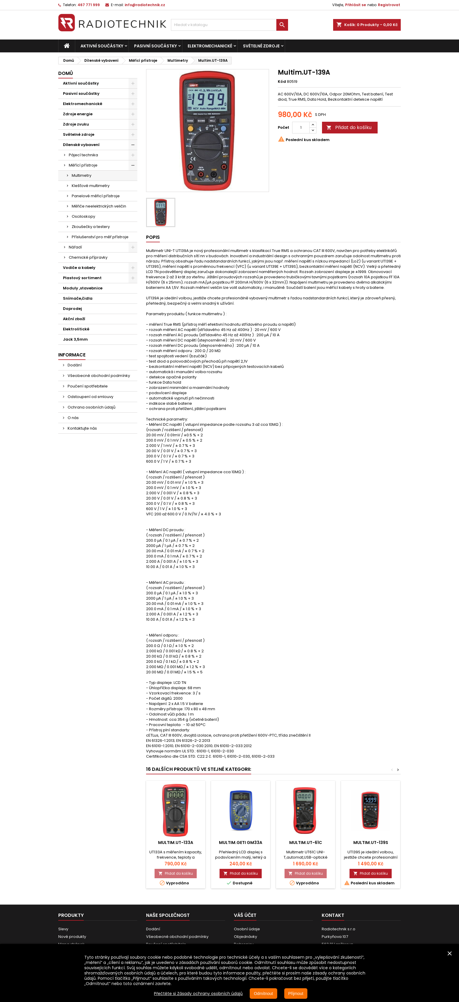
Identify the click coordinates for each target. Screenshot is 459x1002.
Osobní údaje (247, 929)
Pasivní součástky (155, 46)
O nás (73, 418)
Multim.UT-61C (305, 842)
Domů (65, 73)
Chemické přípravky (88, 257)
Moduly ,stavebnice (82, 288)
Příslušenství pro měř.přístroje (100, 237)
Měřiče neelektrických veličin (99, 206)
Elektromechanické (210, 46)
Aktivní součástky (102, 46)
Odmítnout (263, 993)
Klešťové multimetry (90, 185)
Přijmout (295, 993)
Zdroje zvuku (76, 124)
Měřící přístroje (83, 165)
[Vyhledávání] (229, 25)
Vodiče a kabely (79, 267)
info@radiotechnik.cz (145, 4)
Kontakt (333, 915)
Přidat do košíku (348, 127)
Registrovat (389, 4)
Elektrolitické (76, 329)
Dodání (74, 365)
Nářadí (75, 247)
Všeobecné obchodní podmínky (98, 375)
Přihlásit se (355, 4)
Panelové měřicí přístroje (96, 196)
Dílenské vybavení (81, 144)
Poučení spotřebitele (87, 386)
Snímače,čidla (78, 298)
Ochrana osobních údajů (91, 407)
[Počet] (301, 127)
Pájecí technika (83, 155)
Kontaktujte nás (82, 428)
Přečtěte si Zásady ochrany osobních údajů (198, 993)
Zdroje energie (78, 114)
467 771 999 (89, 4)
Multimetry (81, 175)
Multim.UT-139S (370, 842)
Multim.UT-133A (175, 842)
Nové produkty (72, 936)
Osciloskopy (83, 216)
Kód (282, 81)
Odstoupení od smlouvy (90, 396)
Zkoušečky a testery (91, 226)
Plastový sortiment (82, 278)
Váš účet (245, 915)
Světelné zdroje (261, 46)
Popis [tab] (153, 237)
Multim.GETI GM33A (240, 842)
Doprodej (72, 308)
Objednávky (245, 936)
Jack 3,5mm (75, 339)
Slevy (63, 929)
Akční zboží (74, 319)
